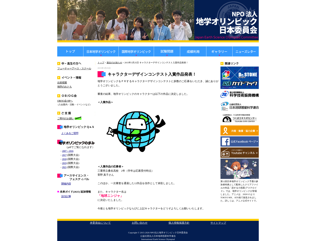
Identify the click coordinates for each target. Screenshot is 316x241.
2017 (64, 154)
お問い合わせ (140, 222)
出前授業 (62, 82)
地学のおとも (64, 86)
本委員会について (100, 222)
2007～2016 (67, 150)
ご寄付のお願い (65, 118)
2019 (64, 163)
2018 (64, 159)
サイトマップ (218, 222)
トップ (101, 62)
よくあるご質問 (69, 133)
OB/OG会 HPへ (65, 100)
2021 (64, 167)
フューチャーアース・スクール (74, 68)
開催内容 (66, 183)
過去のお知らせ (114, 62)
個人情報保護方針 (178, 222)
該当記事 (66, 196)
